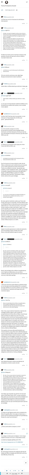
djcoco (5, 93)
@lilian (2, 67)
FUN (5, 28)
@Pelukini (3, 95)
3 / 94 (14, 470)
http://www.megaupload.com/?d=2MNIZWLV (12, 442)
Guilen (5, 182)
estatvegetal (6, 410)
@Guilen (3, 241)
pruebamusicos (7, 113)
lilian (5, 17)
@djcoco (3, 30)
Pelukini (6, 83)
